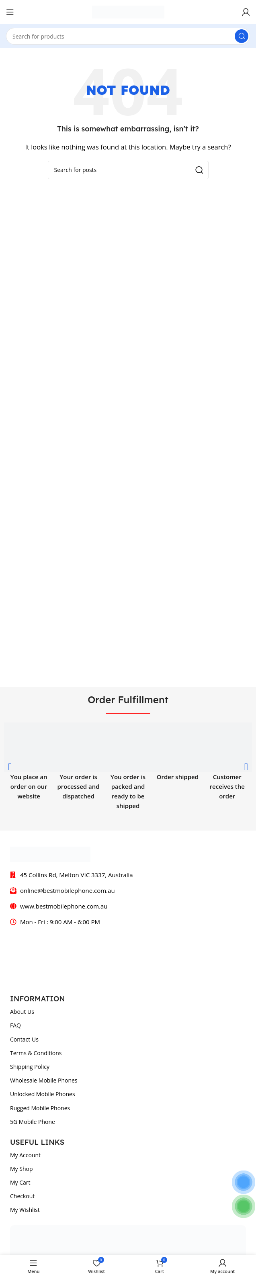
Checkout (22, 1196)
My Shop (21, 1169)
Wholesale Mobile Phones (44, 1080)
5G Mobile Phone (32, 1122)
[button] (10, 766)
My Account (25, 1155)
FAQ (15, 1025)
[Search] (128, 36)
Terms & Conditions (36, 1053)
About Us (22, 1011)
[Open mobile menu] (10, 12)
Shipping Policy (29, 1066)
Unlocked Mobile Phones (42, 1094)
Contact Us (24, 1039)
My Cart (20, 1182)
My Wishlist (25, 1210)
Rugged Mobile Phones (40, 1108)
